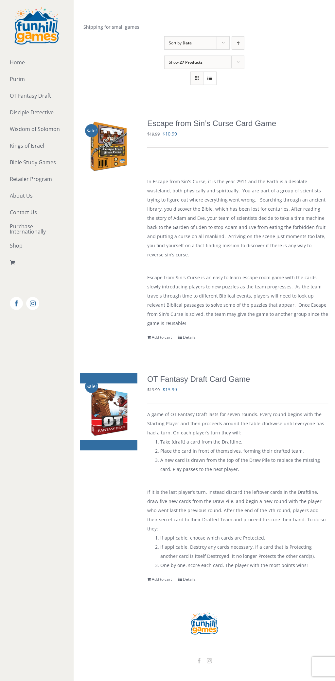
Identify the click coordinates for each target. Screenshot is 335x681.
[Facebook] (199, 660)
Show (186, 62)
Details (189, 337)
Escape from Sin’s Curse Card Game (211, 123)
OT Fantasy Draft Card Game (198, 379)
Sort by (180, 43)
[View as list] (209, 78)
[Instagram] (209, 660)
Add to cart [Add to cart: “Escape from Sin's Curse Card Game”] (162, 337)
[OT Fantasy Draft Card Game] (108, 411)
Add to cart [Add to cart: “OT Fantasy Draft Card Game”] (162, 579)
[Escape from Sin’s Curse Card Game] (108, 146)
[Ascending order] (238, 43)
